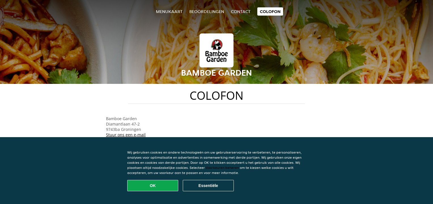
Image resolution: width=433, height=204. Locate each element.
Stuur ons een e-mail (126, 134)
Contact (241, 11)
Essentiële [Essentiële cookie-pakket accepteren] (208, 185)
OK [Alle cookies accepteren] (153, 185)
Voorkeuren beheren (222, 167)
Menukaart (169, 11)
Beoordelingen (206, 11)
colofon (270, 11)
